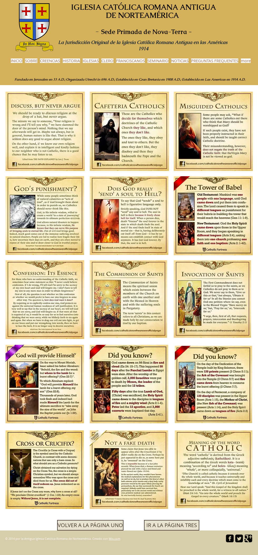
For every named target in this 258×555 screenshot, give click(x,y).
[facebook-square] (230, 538)
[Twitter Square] (239, 538)
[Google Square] (248, 538)
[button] (171, 525)
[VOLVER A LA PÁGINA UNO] (90, 525)
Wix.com (114, 539)
